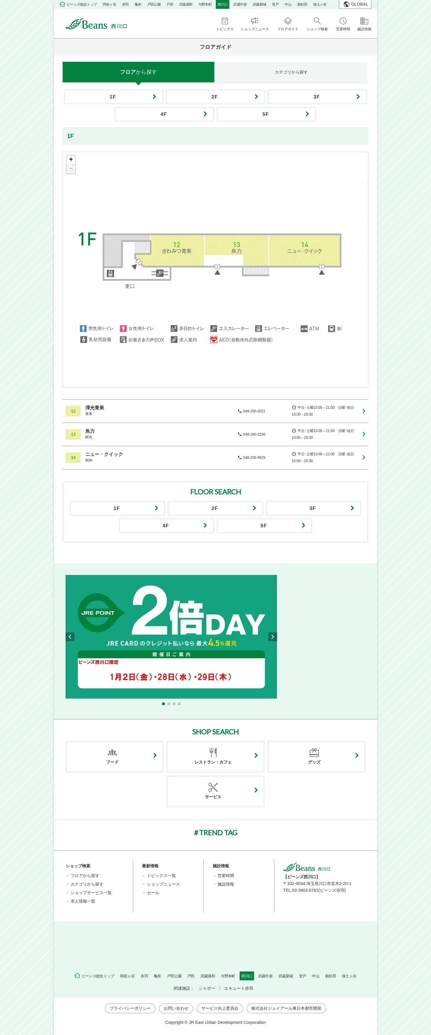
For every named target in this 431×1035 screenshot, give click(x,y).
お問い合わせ (176, 1008)
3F (316, 96)
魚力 (90, 431)
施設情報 (226, 884)
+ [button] (71, 160)
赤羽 (125, 4)
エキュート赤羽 (238, 988)
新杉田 (302, 4)
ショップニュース (163, 884)
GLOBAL (359, 4)
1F (113, 96)
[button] (163, 703)
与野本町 (205, 4)
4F (164, 114)
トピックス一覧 (161, 875)
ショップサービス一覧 (91, 892)
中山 (288, 4)
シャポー (207, 988)
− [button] (71, 169)
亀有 (138, 4)
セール (153, 892)
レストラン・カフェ (213, 762)
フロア (138, 72)
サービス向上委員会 (219, 1008)
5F (266, 114)
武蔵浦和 (186, 4)
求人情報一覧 (83, 901)
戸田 (169, 4)
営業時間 (226, 875)
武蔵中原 (240, 4)
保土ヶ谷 (320, 4)
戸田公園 (154, 4)
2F (215, 96)
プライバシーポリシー (130, 1008)
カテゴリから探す (87, 884)
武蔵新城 (259, 4)
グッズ (314, 762)
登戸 (275, 4)
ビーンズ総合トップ (82, 4)
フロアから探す (85, 875)
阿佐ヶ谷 (109, 4)
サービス (213, 796)
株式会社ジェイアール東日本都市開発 (286, 1008)
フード (112, 762)
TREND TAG (218, 832)
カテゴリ (291, 72)
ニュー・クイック (104, 454)
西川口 (223, 4)
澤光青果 (94, 407)
